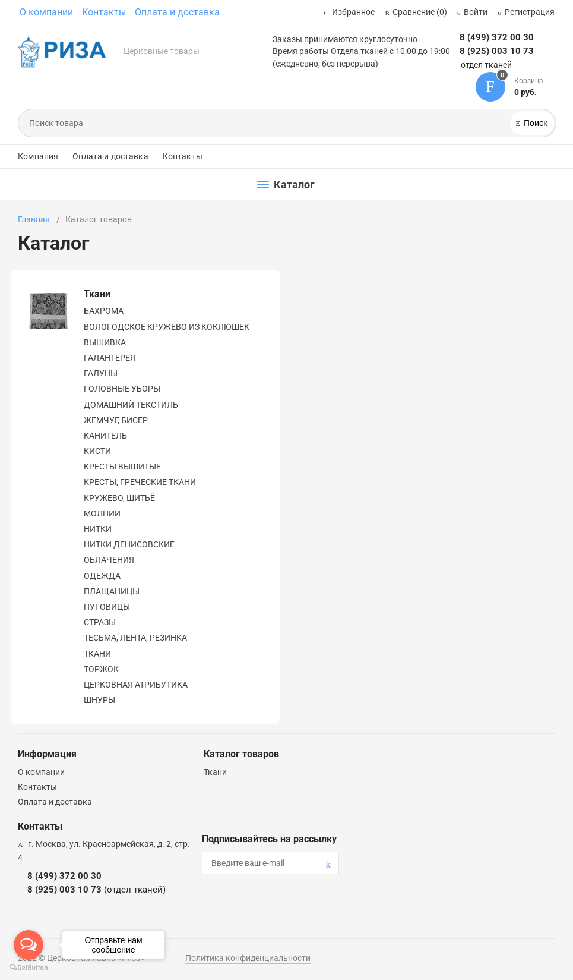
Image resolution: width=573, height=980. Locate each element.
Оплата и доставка (177, 12)
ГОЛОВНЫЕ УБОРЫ (122, 388)
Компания (38, 156)
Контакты (104, 12)
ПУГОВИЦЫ (107, 607)
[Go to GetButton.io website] (29, 968)
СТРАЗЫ (100, 622)
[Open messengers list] (28, 945)
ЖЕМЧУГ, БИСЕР (116, 420)
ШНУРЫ (99, 700)
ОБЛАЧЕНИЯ (109, 560)
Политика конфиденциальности (248, 958)
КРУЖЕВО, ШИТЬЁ (119, 498)
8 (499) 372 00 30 (497, 37)
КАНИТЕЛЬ (105, 435)
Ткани (97, 294)
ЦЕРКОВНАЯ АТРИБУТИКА (136, 684)
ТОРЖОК (101, 669)
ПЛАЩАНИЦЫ (112, 591)
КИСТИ (97, 451)
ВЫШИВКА (105, 342)
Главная (34, 219)
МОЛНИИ (102, 513)
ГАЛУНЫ (101, 373)
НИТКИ (98, 529)
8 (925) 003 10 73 (497, 51)
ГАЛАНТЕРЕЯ (109, 358)
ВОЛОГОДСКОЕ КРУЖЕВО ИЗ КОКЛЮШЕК (166, 327)
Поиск (535, 123)
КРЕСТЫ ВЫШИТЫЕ (122, 466)
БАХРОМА (104, 311)
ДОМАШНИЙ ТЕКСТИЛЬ (131, 404)
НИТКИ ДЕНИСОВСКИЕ (129, 544)
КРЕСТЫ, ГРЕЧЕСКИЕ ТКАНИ (140, 482)
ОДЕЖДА (102, 576)
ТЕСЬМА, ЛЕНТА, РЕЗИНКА (135, 637)
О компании (46, 12)
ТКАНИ (97, 653)
